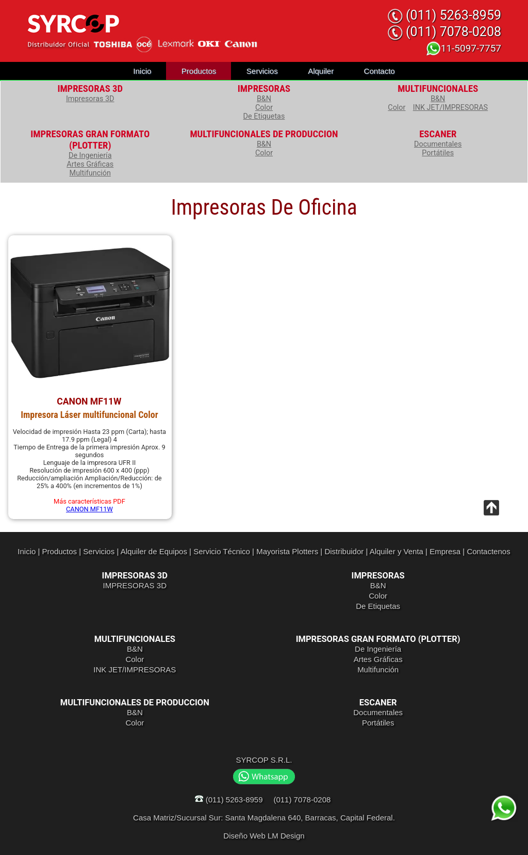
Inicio (142, 71)
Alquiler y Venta (396, 551)
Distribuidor (344, 551)
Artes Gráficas (90, 164)
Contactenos (488, 551)
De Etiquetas (264, 116)
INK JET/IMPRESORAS (450, 107)
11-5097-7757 (463, 48)
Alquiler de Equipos (154, 551)
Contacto (379, 71)
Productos (199, 71)
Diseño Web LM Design (263, 835)
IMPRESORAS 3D (135, 585)
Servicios (262, 71)
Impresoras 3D (90, 98)
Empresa (445, 551)
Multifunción (90, 173)
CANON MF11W (89, 509)
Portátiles (438, 153)
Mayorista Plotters (287, 551)
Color (264, 107)
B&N (264, 98)
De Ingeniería (90, 155)
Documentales (437, 144)
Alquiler (321, 71)
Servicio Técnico (221, 551)
